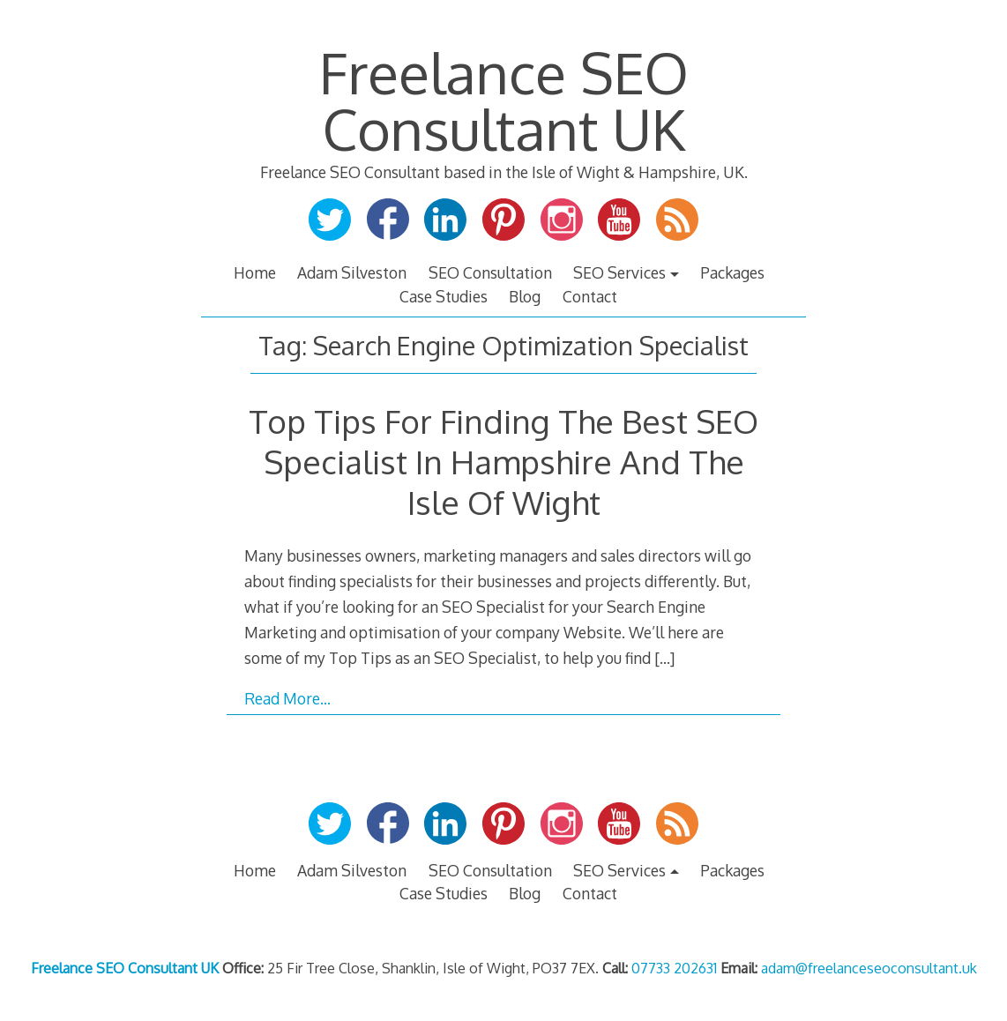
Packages (732, 272)
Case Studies (443, 296)
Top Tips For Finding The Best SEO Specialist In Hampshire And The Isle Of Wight (503, 461)
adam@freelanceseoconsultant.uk (869, 968)
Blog (525, 296)
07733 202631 (674, 968)
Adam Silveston (352, 272)
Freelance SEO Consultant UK (504, 100)
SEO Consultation (490, 272)
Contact (590, 296)
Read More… (287, 698)
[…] (664, 657)
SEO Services (619, 272)
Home (255, 272)
